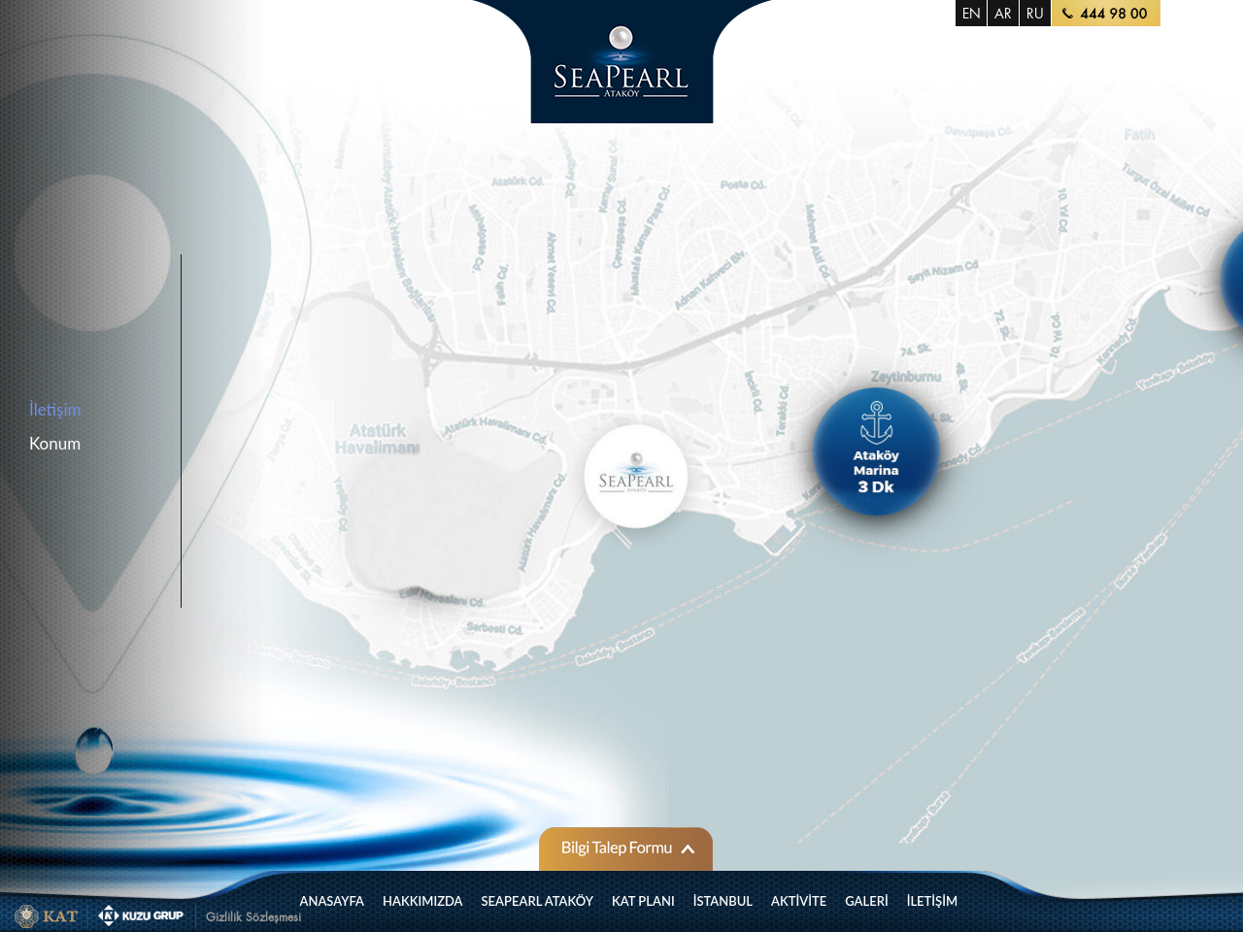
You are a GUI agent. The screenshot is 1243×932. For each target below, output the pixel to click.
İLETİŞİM (932, 901)
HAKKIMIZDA (423, 901)
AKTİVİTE (798, 901)
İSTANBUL (723, 901)
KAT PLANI (643, 901)
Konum (55, 443)
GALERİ (867, 901)
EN (971, 13)
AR (1003, 13)
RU (1035, 13)
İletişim (55, 409)
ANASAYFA (332, 901)
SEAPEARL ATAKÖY (537, 901)
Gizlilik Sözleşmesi (253, 917)
